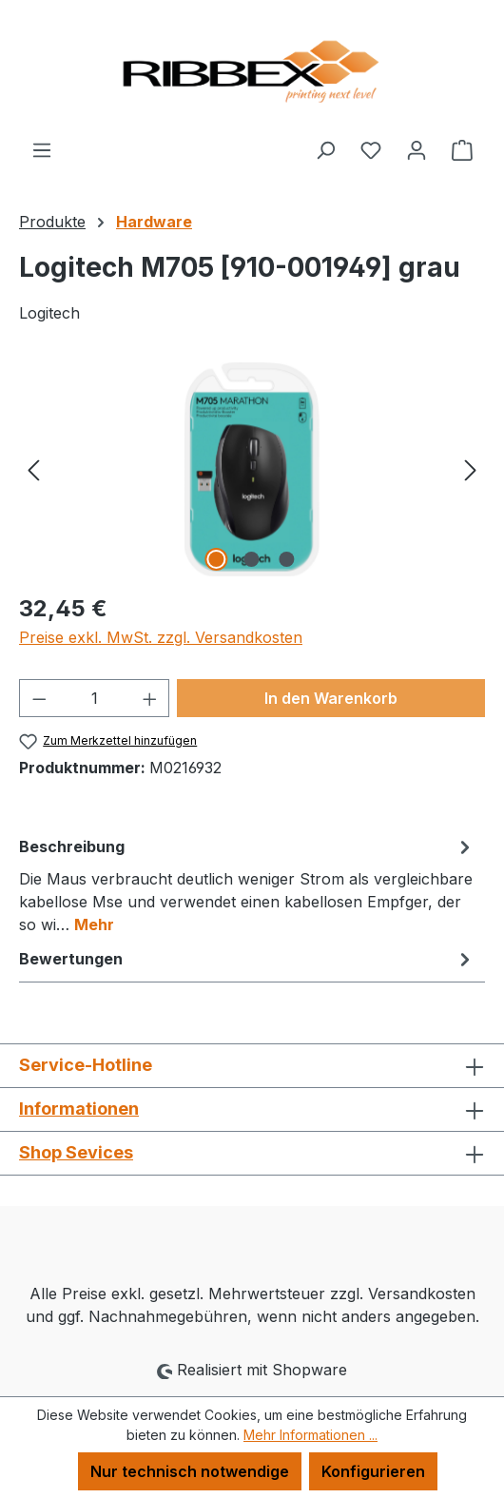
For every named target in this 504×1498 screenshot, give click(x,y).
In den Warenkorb (330, 698)
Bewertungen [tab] (247, 958)
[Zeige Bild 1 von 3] (216, 559)
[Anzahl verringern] (39, 698)
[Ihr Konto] (416, 149)
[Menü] (42, 149)
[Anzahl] (94, 698)
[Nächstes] (470, 469)
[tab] (247, 884)
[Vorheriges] (33, 469)
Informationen (79, 1109)
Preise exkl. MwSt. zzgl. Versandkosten (160, 637)
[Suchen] (325, 149)
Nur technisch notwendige (189, 1471)
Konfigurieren (373, 1471)
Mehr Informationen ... (310, 1435)
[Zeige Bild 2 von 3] (252, 559)
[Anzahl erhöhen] (150, 698)
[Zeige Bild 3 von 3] (287, 559)
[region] (252, 469)
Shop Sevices (76, 1152)
